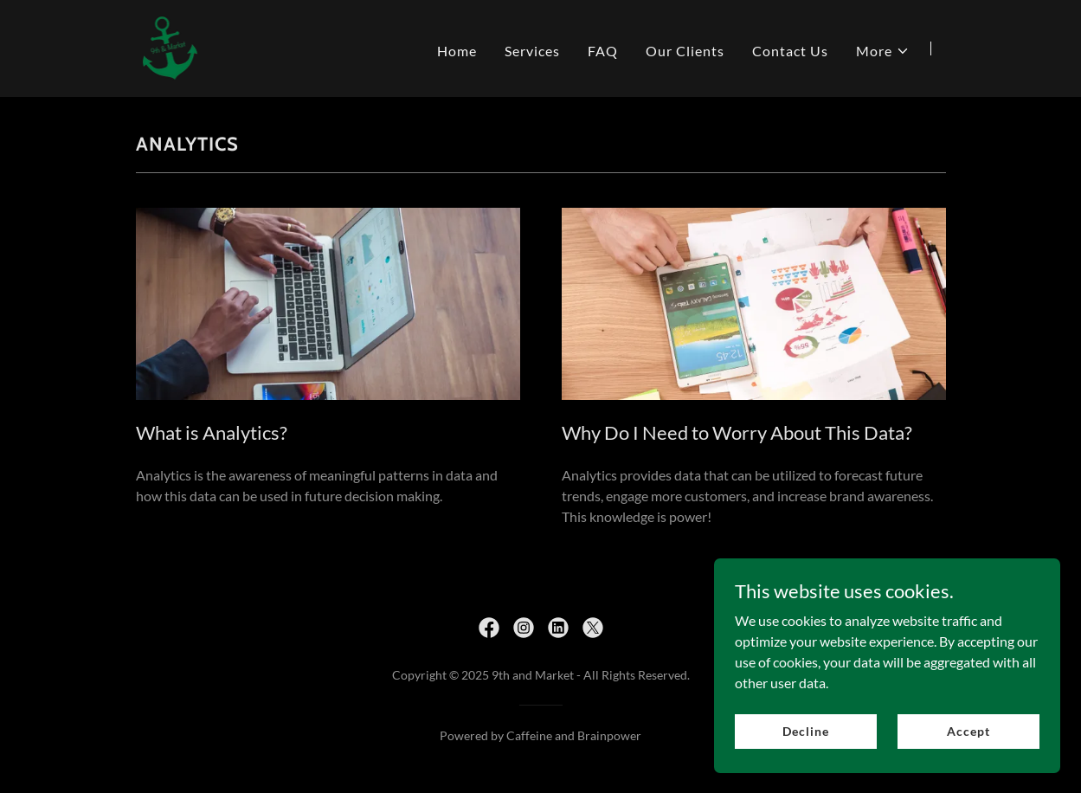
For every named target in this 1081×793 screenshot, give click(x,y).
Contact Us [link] (790, 50)
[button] (883, 51)
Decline (805, 731)
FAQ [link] (603, 50)
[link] (169, 46)
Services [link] (532, 50)
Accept (968, 731)
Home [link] (457, 50)
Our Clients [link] (685, 50)
